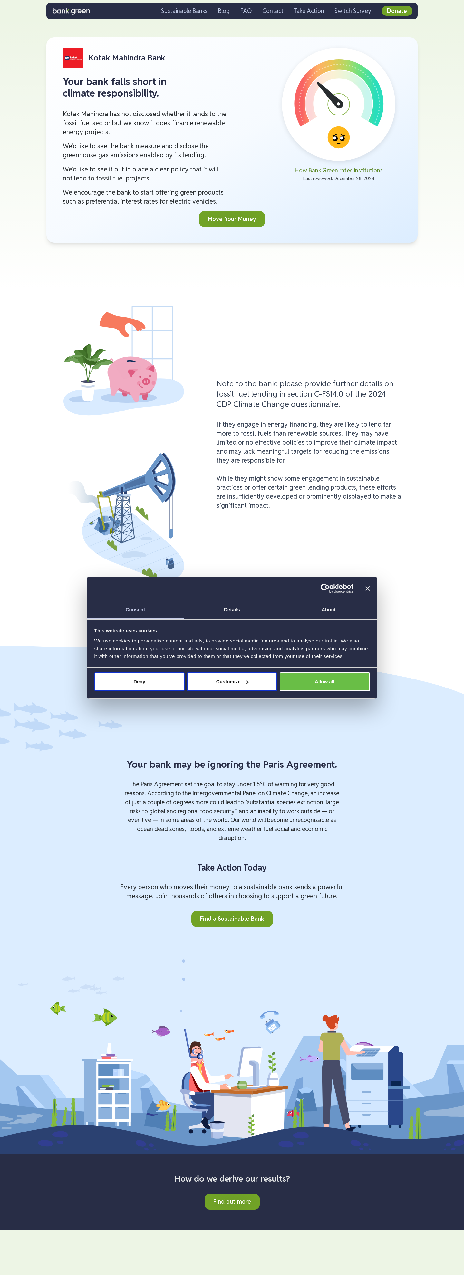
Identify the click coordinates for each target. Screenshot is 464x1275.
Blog (224, 10)
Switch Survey (352, 10)
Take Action (309, 10)
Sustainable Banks (184, 10)
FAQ (246, 10)
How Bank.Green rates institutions (339, 170)
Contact (273, 10)
